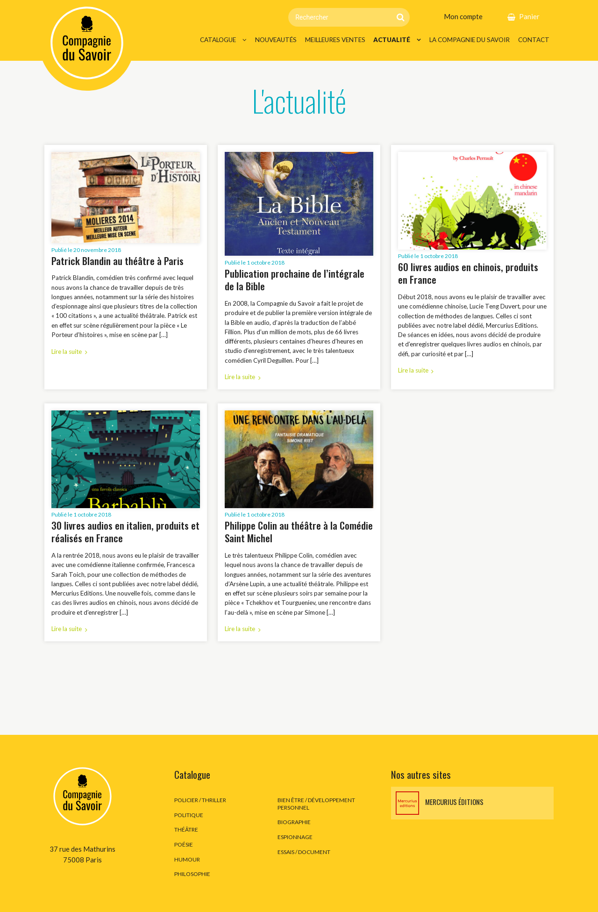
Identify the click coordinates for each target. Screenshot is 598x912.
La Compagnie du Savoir (469, 39)
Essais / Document (304, 851)
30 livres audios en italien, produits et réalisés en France (125, 531)
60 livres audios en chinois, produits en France (468, 273)
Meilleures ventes (335, 39)
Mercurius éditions (440, 803)
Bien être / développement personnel (316, 804)
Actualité (391, 39)
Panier (529, 16)
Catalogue (218, 39)
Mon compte (463, 16)
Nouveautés (276, 39)
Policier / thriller (200, 800)
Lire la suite (66, 351)
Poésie (183, 844)
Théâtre (186, 829)
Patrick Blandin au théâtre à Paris (117, 260)
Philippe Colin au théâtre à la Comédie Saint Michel (299, 531)
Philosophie (192, 873)
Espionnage (295, 836)
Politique (188, 815)
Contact (533, 39)
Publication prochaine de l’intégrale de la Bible (294, 279)
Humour (187, 859)
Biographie (294, 822)
